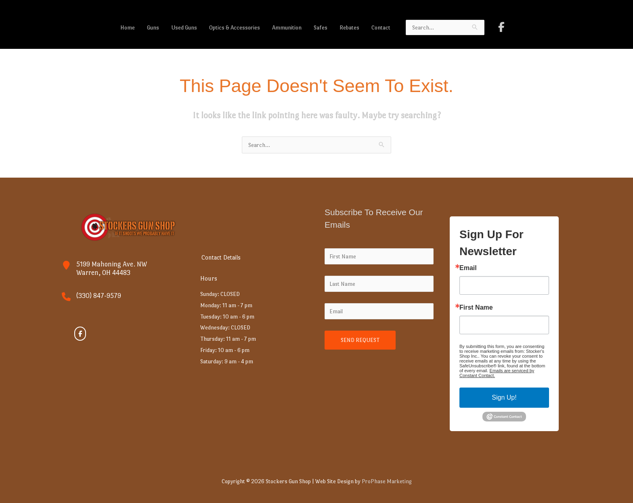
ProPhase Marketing (386, 481)
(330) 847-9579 (99, 296)
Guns (153, 27)
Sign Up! (504, 397)
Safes (320, 27)
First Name (476, 307)
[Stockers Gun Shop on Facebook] (501, 27)
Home (127, 27)
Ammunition (287, 27)
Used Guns (184, 27)
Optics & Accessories (234, 27)
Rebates (349, 27)
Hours (209, 278)
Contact (380, 27)
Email (468, 268)
